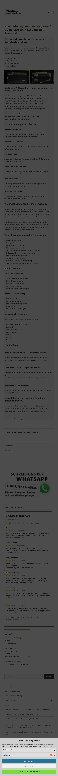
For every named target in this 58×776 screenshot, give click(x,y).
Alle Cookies (29, 761)
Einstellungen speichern (29, 771)
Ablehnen (29, 766)
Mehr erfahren (48, 746)
